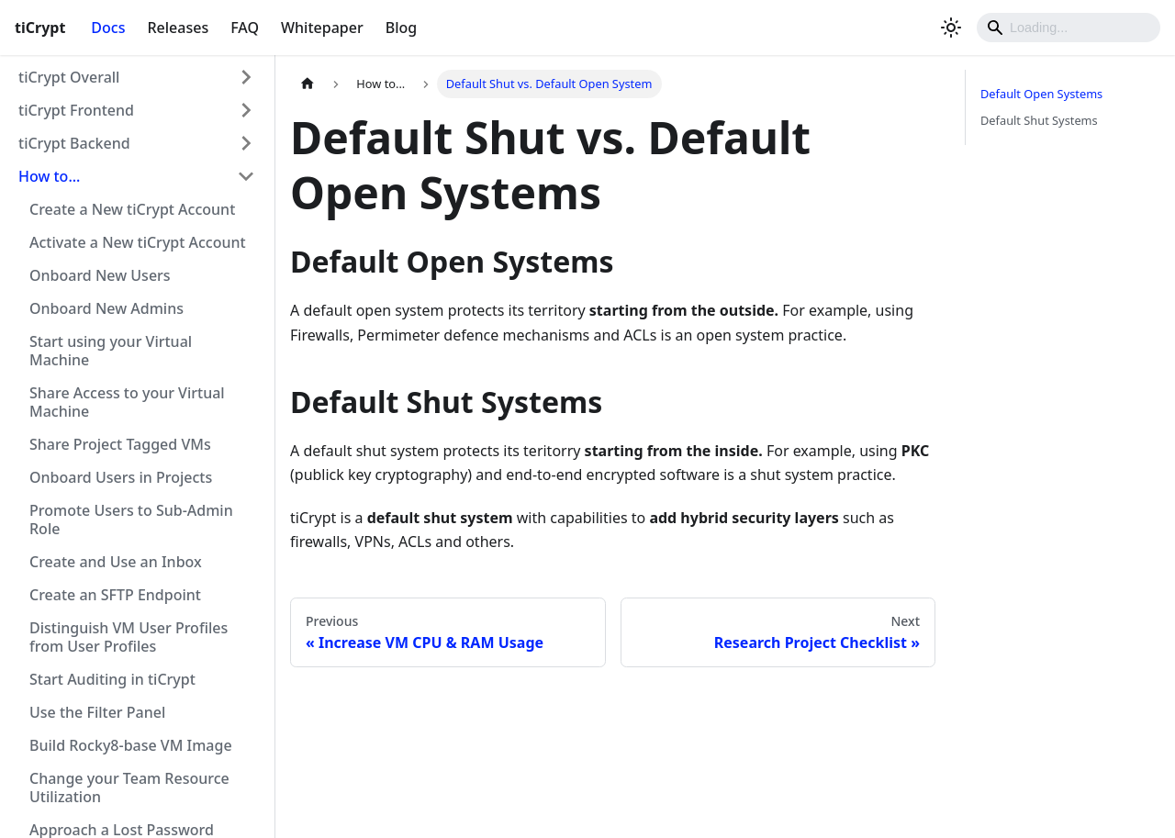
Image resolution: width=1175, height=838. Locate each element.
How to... (49, 176)
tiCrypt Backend (74, 143)
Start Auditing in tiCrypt (112, 679)
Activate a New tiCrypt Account (137, 242)
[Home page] (307, 84)
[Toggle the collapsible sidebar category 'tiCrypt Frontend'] (246, 110)
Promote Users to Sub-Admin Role (131, 519)
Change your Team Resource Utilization (129, 787)
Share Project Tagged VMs (120, 444)
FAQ (244, 27)
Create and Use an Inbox (115, 562)
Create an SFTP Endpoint (115, 595)
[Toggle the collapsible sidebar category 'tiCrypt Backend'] (246, 143)
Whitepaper (322, 27)
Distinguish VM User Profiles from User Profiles (128, 637)
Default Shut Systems (1039, 120)
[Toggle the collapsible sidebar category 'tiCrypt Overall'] (246, 77)
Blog (401, 27)
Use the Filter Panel (97, 712)
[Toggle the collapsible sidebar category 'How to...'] (246, 176)
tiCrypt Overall (68, 77)
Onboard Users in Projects (120, 477)
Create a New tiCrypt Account (132, 209)
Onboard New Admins (106, 308)
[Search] (1068, 27)
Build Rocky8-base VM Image (130, 745)
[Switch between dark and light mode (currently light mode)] (951, 27)
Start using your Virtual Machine (110, 350)
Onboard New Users (100, 275)
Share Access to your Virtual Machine (127, 402)
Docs (108, 27)
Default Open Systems (1041, 93)
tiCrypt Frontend (76, 110)
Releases (177, 27)
